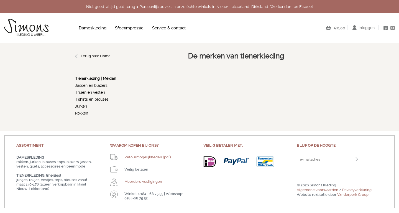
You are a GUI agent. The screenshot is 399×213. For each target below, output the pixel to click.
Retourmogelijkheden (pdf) (147, 157)
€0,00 (339, 28)
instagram (392, 28)
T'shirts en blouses (92, 99)
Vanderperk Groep (353, 194)
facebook (385, 28)
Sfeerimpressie (129, 28)
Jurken (81, 106)
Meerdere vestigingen (143, 181)
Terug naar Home (96, 56)
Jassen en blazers (91, 85)
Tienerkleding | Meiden (95, 79)
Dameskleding (92, 28)
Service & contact (169, 28)
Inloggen (367, 28)
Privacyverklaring (357, 190)
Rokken (81, 113)
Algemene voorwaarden (317, 190)
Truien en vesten (90, 92)
